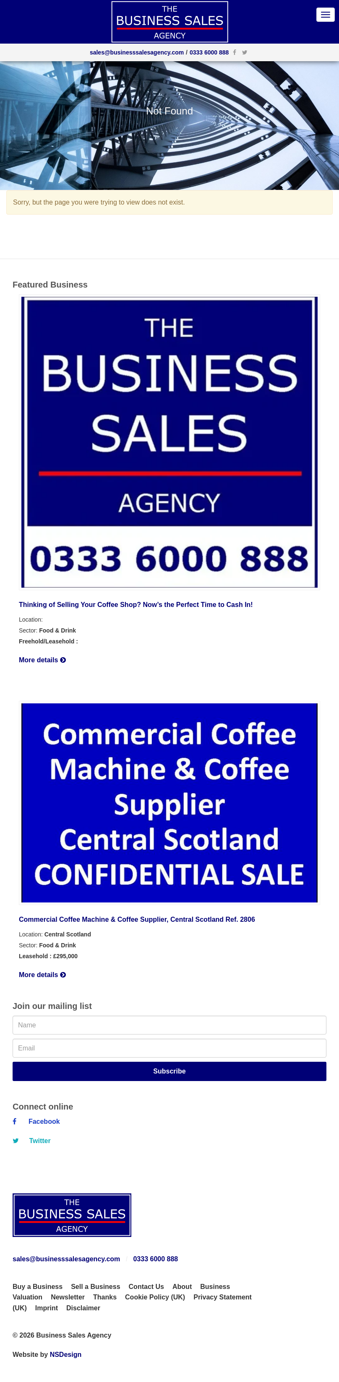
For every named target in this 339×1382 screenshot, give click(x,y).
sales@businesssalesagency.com (137, 52)
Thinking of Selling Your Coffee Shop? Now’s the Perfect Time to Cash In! (136, 604)
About (182, 1286)
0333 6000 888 (209, 52)
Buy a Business (38, 1286)
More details (42, 660)
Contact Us (146, 1286)
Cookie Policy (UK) (155, 1297)
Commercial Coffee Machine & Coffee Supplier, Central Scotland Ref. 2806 (137, 919)
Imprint (46, 1308)
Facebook (36, 1121)
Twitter (32, 1140)
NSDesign (66, 1354)
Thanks (105, 1297)
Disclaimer (83, 1308)
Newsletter (68, 1297)
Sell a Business (95, 1286)
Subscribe (169, 1071)
